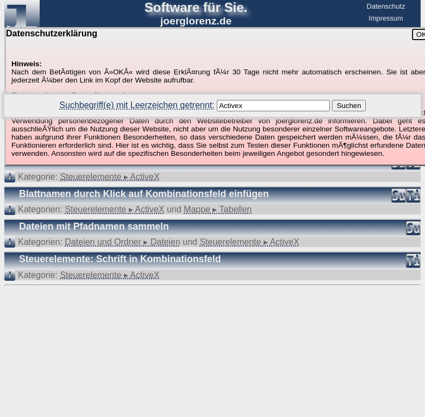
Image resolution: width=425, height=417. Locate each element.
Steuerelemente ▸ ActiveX (109, 176)
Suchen (348, 106)
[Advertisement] (212, 318)
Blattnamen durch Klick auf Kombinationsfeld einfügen (143, 193)
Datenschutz (385, 6)
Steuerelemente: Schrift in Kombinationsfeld (120, 259)
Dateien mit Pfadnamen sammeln (94, 226)
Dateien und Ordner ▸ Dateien (122, 242)
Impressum (385, 18)
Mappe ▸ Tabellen (218, 209)
